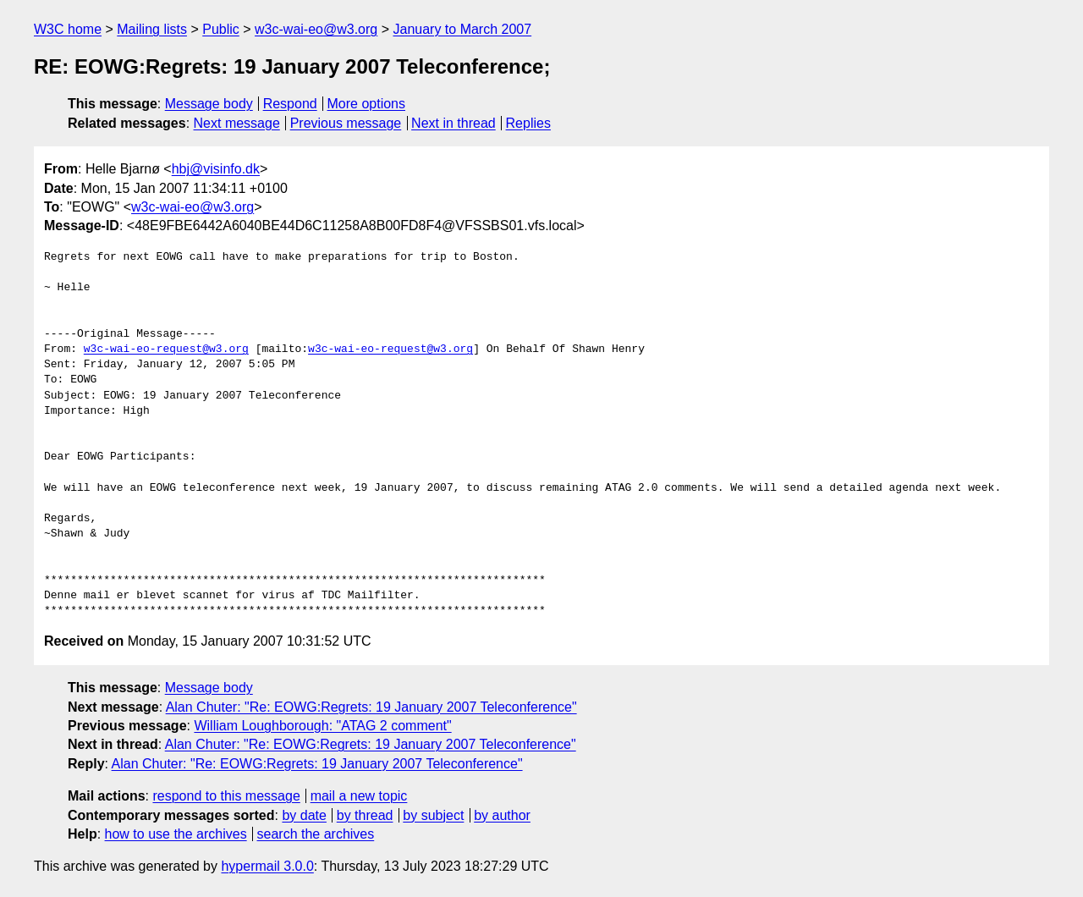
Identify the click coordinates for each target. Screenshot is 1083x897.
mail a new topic (359, 796)
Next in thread (453, 123)
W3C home (68, 29)
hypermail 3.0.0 (267, 866)
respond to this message (226, 796)
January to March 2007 (462, 29)
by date (304, 815)
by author (502, 815)
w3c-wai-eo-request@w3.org (166, 349)
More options (366, 103)
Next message (237, 123)
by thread (365, 815)
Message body (209, 103)
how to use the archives (176, 834)
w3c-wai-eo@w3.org (316, 29)
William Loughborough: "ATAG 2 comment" (322, 725)
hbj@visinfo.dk (216, 169)
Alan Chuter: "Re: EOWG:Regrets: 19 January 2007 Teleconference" (371, 707)
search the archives (316, 834)
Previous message (346, 123)
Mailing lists (152, 29)
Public (220, 29)
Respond (290, 103)
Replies (528, 123)
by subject (433, 815)
